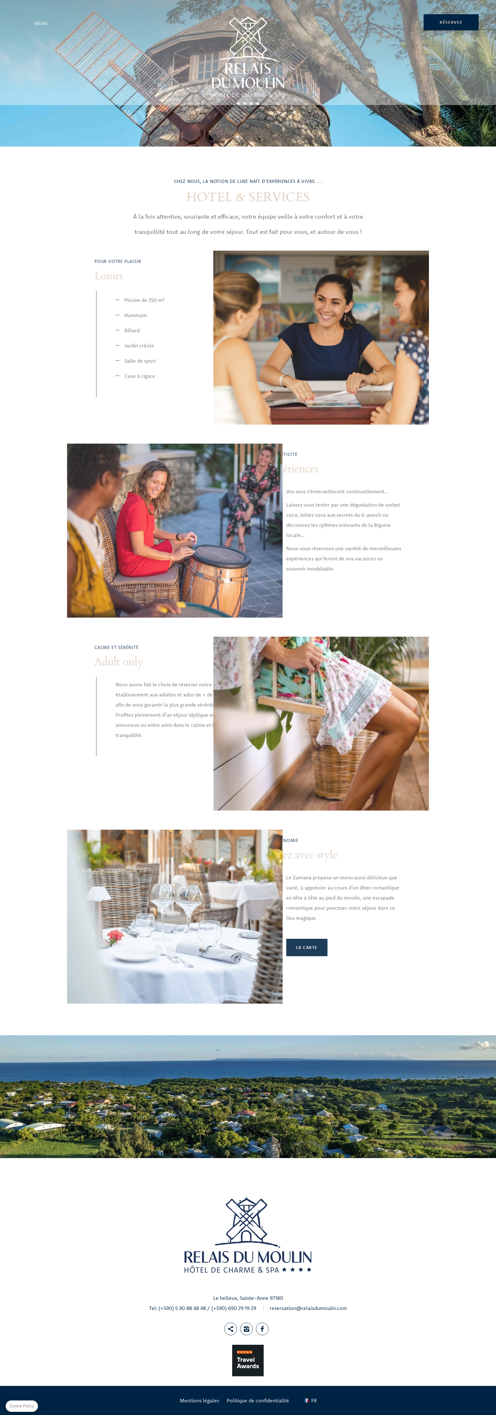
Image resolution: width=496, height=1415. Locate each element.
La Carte (157, 947)
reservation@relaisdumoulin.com (308, 1308)
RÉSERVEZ (451, 22)
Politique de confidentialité (258, 1400)
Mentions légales (199, 1400)
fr (314, 1400)
